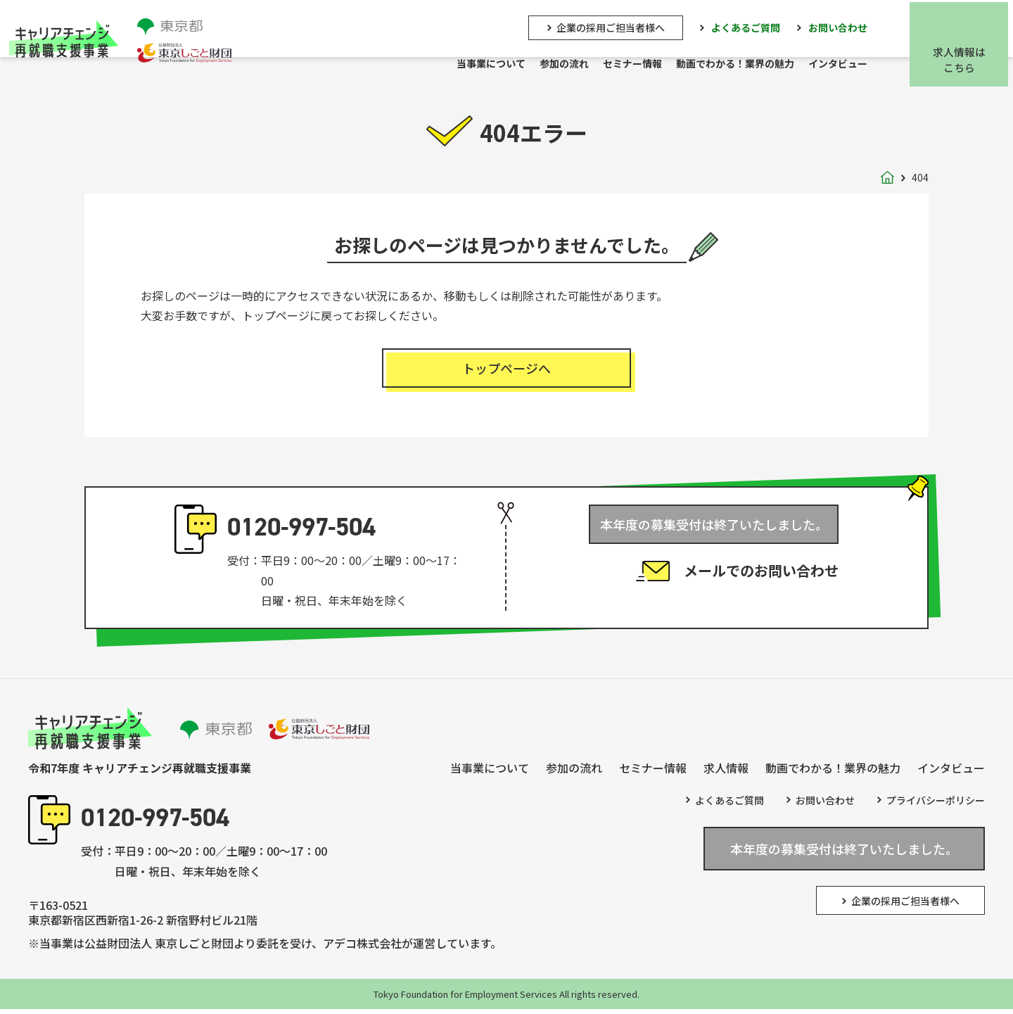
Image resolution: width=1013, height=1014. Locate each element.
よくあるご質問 (750, 26)
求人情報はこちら (964, 59)
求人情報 (725, 772)
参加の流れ (569, 64)
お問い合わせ (842, 26)
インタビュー (842, 64)
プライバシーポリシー (935, 805)
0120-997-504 (301, 531)
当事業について (495, 64)
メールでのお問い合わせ (761, 579)
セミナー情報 (637, 64)
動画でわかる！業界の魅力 (740, 64)
